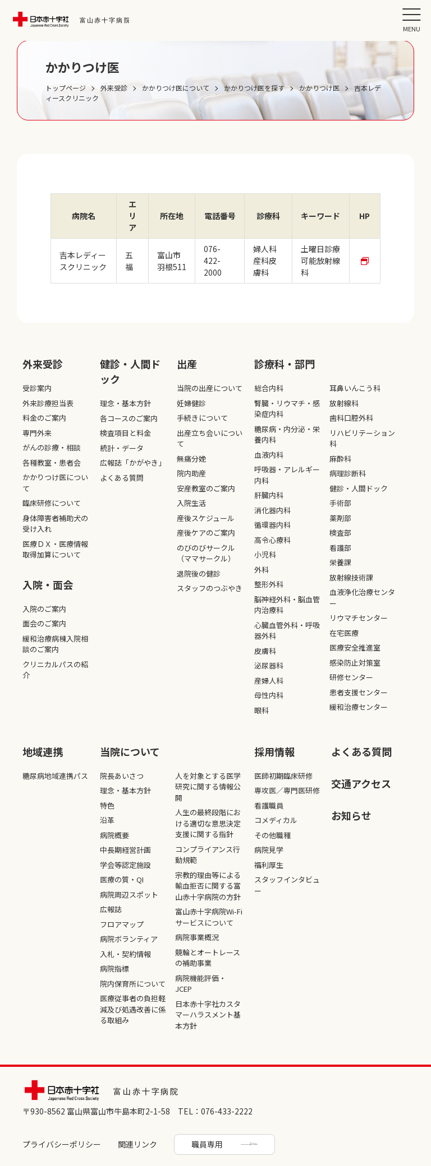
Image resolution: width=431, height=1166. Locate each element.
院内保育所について (133, 983)
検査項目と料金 (125, 433)
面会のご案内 (44, 623)
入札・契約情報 (125, 954)
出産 (187, 363)
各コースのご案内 (129, 418)
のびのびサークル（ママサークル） (206, 553)
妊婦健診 (191, 403)
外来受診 (42, 363)
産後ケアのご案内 (206, 532)
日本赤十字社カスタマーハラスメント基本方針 (208, 1014)
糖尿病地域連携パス (55, 775)
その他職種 (272, 835)
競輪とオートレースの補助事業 (207, 958)
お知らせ (351, 815)
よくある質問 (122, 477)
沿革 (107, 820)
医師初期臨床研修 (283, 775)
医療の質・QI (122, 879)
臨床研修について (51, 503)
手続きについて (202, 417)
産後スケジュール (206, 518)
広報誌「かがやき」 (133, 462)
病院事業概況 (197, 937)
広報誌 (111, 909)
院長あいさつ (122, 775)
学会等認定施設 (125, 865)
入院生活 (191, 503)
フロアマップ (122, 924)
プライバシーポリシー (61, 1144)
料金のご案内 (44, 417)
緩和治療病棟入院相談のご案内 (55, 644)
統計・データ (122, 448)
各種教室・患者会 (51, 462)
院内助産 (191, 473)
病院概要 (114, 835)
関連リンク (137, 1144)
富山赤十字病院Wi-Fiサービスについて (208, 917)
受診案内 (37, 388)
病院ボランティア (129, 938)
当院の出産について (209, 388)
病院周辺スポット (129, 894)
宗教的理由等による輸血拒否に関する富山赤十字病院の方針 (208, 886)
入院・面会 (47, 584)
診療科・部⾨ (284, 363)
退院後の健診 (199, 573)
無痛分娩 (191, 458)
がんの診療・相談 (51, 447)
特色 (107, 805)
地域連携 (42, 751)
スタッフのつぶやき (209, 588)
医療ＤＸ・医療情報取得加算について (55, 549)
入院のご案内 (44, 608)
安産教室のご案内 (206, 488)
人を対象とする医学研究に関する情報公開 (208, 786)
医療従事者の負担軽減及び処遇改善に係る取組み (133, 1009)
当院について (130, 751)
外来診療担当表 (48, 403)
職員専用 (207, 1144)
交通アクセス (361, 783)
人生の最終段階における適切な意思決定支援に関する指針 (208, 823)
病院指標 (114, 968)
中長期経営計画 (125, 849)
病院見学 (268, 849)
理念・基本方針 (125, 403)
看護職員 (268, 805)
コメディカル (275, 820)
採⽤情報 (274, 751)
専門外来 (37, 433)
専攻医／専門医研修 (287, 790)
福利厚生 (268, 865)
